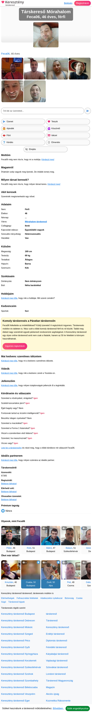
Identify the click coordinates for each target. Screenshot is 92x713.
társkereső (51, 614)
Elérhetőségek (7, 598)
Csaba (29, 582)
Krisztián (9, 582)
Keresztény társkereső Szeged (17, 634)
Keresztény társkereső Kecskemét (18, 660)
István (89, 548)
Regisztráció (82, 3)
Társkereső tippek (16, 602)
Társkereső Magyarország (59, 680)
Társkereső (52, 620)
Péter (9, 548)
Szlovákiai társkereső (57, 667)
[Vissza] (6, 539)
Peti (69, 582)
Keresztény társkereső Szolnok (17, 674)
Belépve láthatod (8, 484)
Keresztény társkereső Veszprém (18, 694)
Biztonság (69, 598)
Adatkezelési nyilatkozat (51, 598)
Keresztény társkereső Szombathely (19, 680)
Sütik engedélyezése (77, 708)
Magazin (50, 687)
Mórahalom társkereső (36, 222)
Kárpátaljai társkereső (57, 654)
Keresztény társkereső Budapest (18, 614)
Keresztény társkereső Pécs (15, 640)
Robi (29, 548)
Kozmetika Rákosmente (58, 700)
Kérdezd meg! (47, 159)
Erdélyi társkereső (55, 634)
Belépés (68, 3)
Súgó (3, 602)
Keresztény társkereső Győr (15, 647)
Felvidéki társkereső (56, 647)
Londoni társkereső (56, 674)
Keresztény (12, 3)
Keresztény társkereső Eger (15, 700)
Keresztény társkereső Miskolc (17, 627)
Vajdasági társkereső (57, 660)
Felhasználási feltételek (27, 598)
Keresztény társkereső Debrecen (18, 620)
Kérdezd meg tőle (9, 298)
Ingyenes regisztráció (15, 346)
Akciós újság (52, 694)
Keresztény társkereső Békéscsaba (19, 687)
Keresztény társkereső (57, 627)
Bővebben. (58, 708)
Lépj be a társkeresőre (11, 448)
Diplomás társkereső (56, 640)
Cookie (79, 598)
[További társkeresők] (86, 539)
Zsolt (49, 582)
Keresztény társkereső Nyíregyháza (19, 654)
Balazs (69, 548)
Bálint (49, 548)
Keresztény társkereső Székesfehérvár (21, 667)
